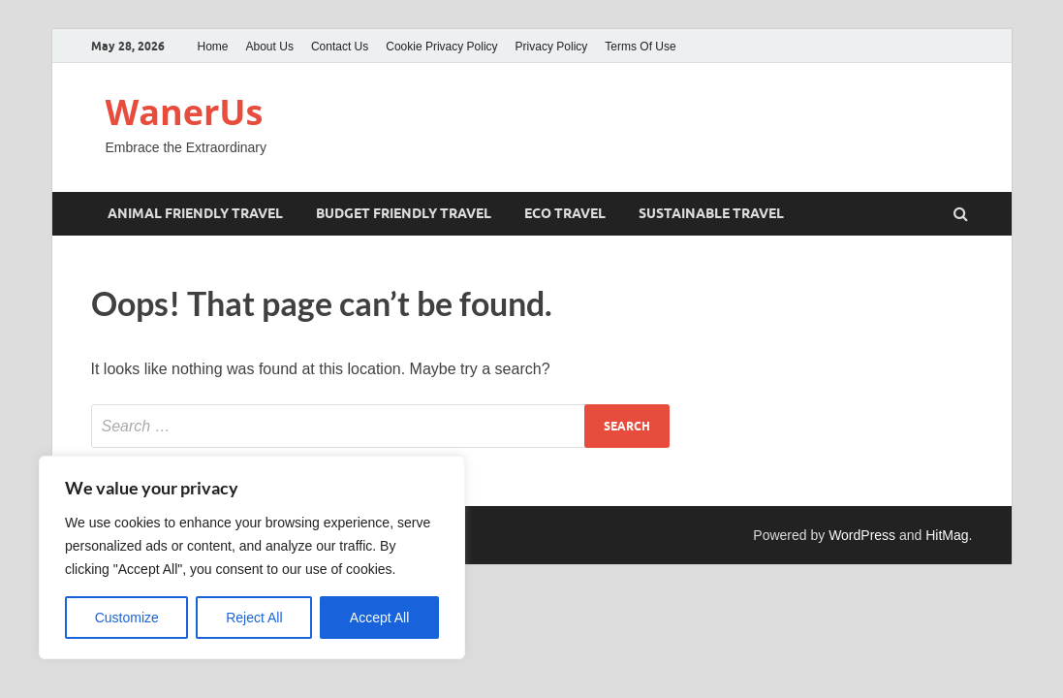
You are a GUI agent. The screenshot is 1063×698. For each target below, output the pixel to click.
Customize (127, 617)
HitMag (946, 535)
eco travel (565, 213)
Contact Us (339, 46)
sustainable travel (711, 213)
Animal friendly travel (195, 213)
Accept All (379, 617)
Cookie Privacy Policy (441, 46)
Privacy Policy (552, 46)
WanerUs (185, 112)
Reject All (254, 617)
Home (213, 46)
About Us (270, 46)
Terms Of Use (640, 46)
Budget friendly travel (403, 213)
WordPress (862, 535)
